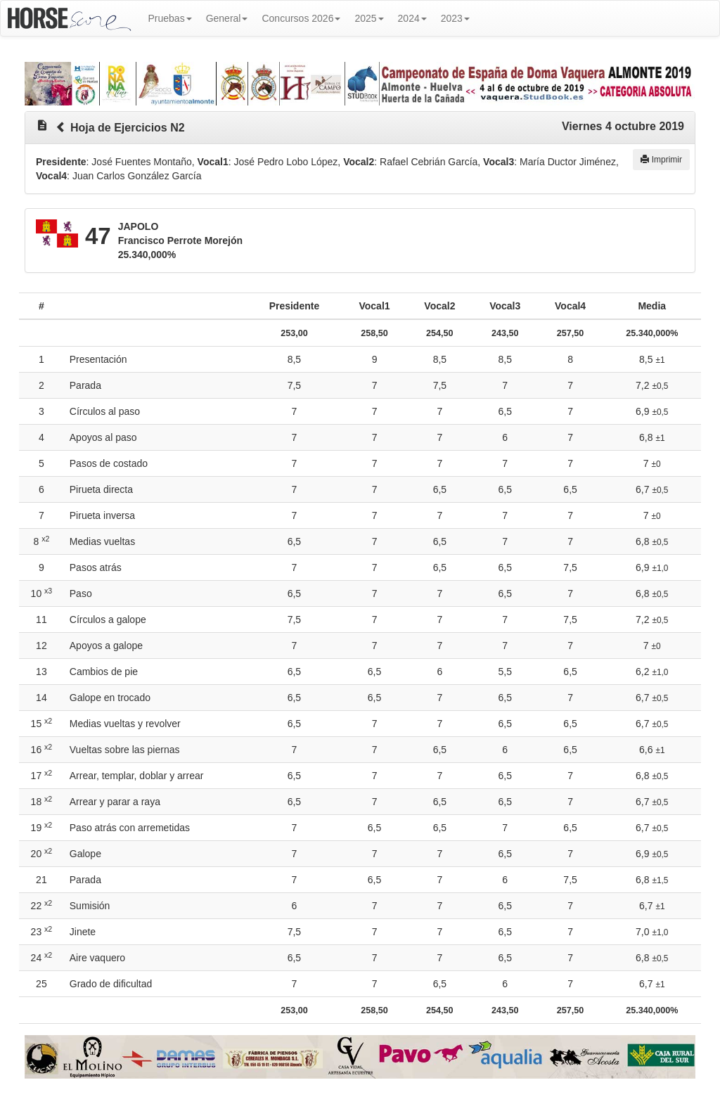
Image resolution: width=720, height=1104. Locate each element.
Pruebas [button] (170, 18)
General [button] (227, 18)
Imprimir (661, 160)
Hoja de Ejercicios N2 (127, 128)
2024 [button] (412, 18)
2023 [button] (455, 18)
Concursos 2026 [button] (301, 18)
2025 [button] (368, 18)
